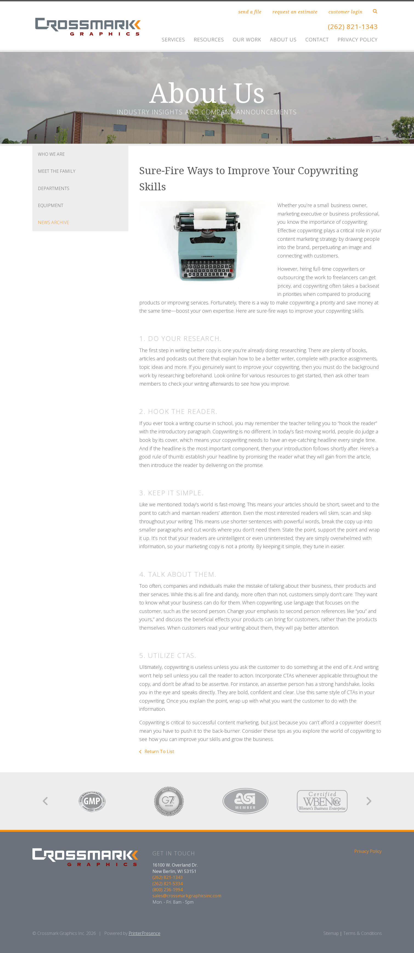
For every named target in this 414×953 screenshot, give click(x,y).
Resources (209, 39)
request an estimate (295, 12)
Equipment (50, 205)
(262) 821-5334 (167, 884)
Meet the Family (56, 171)
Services (173, 39)
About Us (283, 39)
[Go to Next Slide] (368, 801)
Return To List (158, 751)
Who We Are (51, 154)
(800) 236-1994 (167, 890)
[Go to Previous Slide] (45, 801)
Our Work (247, 39)
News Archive (53, 222)
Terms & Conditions (362, 933)
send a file (250, 12)
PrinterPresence (144, 933)
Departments (53, 188)
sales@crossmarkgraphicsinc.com (186, 896)
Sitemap (331, 933)
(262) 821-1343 (353, 26)
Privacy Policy (358, 39)
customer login (345, 12)
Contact (317, 39)
